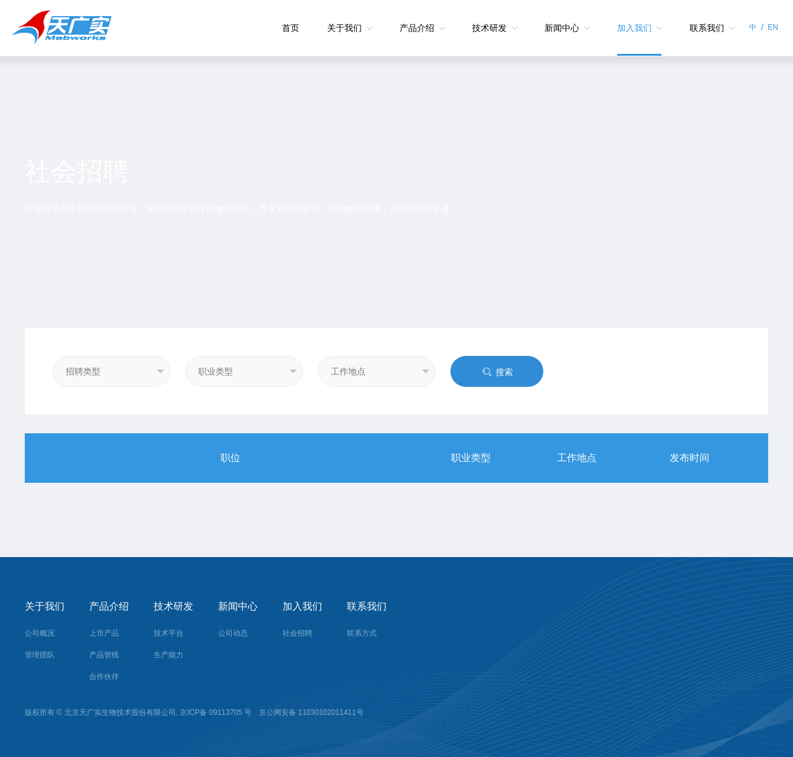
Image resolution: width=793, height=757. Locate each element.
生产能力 (168, 655)
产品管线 (104, 655)
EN (773, 27)
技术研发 (489, 28)
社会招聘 (297, 633)
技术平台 (168, 633)
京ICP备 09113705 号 (216, 712)
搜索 (497, 372)
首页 (290, 28)
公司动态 (233, 633)
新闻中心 (562, 28)
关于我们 (344, 28)
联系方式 (362, 633)
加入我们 (634, 28)
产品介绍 (417, 28)
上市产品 (104, 633)
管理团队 (40, 655)
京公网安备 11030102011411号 (310, 712)
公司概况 (40, 633)
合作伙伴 (104, 676)
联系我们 (707, 28)
